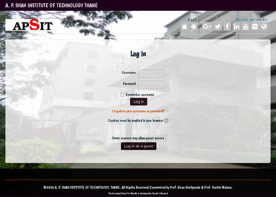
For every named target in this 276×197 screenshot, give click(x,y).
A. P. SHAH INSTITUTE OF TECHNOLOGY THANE (51, 5)
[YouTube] (246, 26)
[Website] (264, 26)
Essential (116, 193)
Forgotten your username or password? (138, 111)
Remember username (140, 94)
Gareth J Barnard (160, 193)
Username (129, 72)
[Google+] (207, 26)
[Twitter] (218, 26)
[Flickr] (255, 26)
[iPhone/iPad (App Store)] (184, 26)
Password (129, 83)
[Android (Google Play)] (194, 26)
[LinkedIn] (236, 26)
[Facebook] (227, 26)
